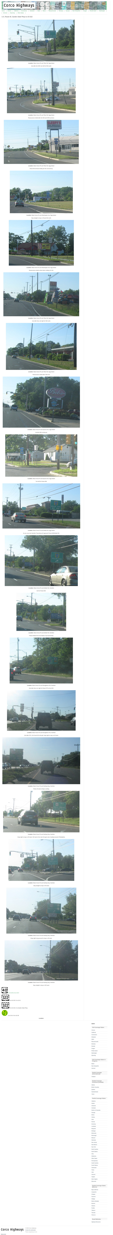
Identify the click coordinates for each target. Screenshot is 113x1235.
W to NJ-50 (11, 992)
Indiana (93, 1117)
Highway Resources (96, 1222)
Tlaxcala (93, 1212)
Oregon (85, 10)
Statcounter (3, 1234)
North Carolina (95, 1149)
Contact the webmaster (30, 1230)
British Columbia (95, 1087)
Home (3, 10)
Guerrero (94, 1196)
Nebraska (94, 1140)
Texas (93, 1170)
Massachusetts (52, 10)
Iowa (93, 1119)
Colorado (94, 1108)
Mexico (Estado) (95, 1201)
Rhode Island (93, 10)
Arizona (10, 10)
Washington (102, 10)
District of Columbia (96, 1110)
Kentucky (94, 1124)
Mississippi (94, 1135)
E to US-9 (16, 992)
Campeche (94, 1192)
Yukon (93, 1094)
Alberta (93, 1085)
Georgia (93, 1112)
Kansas (93, 1121)
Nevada (68, 10)
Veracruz (93, 1215)
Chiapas (93, 1194)
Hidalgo (93, 1198)
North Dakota (95, 1151)
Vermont (5, 13)
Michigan (94, 1131)
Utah (93, 1172)
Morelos (93, 1203)
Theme (26, 1232)
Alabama (93, 1101)
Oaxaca (93, 1205)
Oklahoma (94, 1156)
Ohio (93, 1153)
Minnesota (94, 1133)
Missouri (93, 1137)
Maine (44, 10)
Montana (61, 10)
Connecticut (24, 10)
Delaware (32, 10)
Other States (21, 13)
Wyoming (12, 13)
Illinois (93, 1114)
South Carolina (95, 1163)
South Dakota (95, 1165)
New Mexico (94, 1144)
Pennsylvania (95, 1160)
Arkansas (94, 1105)
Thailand (93, 1076)
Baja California (95, 1189)
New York (94, 1147)
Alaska (93, 1103)
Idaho (39, 10)
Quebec (93, 1089)
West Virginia (94, 1179)
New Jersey (94, 1142)
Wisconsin (94, 1181)
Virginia (93, 1176)
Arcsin (35, 1232)
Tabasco (93, 1210)
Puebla (93, 1208)
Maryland (94, 1128)
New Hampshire (76, 10)
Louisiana (94, 1126)
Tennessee (94, 1167)
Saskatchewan (95, 1091)
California (16, 10)
